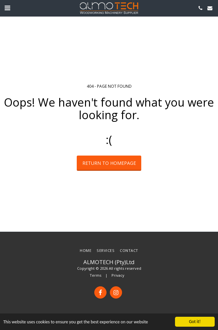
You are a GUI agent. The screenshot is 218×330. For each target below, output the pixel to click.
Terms (95, 275)
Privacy (117, 275)
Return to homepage (109, 163)
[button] (7, 8)
